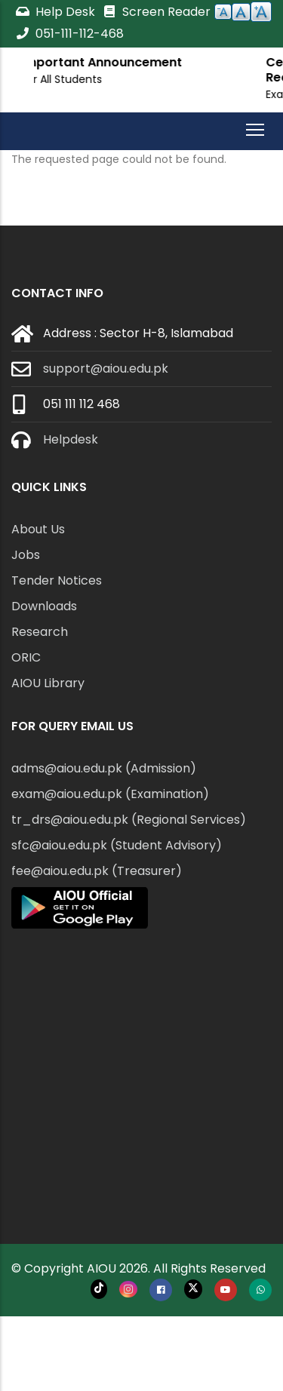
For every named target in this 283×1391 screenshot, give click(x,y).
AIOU (101, 1268)
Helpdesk (70, 439)
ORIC (26, 657)
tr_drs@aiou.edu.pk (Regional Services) (128, 819)
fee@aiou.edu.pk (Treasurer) (96, 871)
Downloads (44, 606)
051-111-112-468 (69, 33)
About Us (38, 529)
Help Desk (56, 11)
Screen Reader (156, 11)
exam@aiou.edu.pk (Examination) (110, 794)
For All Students (143, 79)
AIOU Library (48, 683)
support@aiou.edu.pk (105, 368)
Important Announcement (183, 62)
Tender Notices (56, 580)
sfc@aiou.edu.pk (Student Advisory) (116, 845)
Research (39, 631)
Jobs (25, 554)
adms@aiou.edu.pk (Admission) (103, 768)
